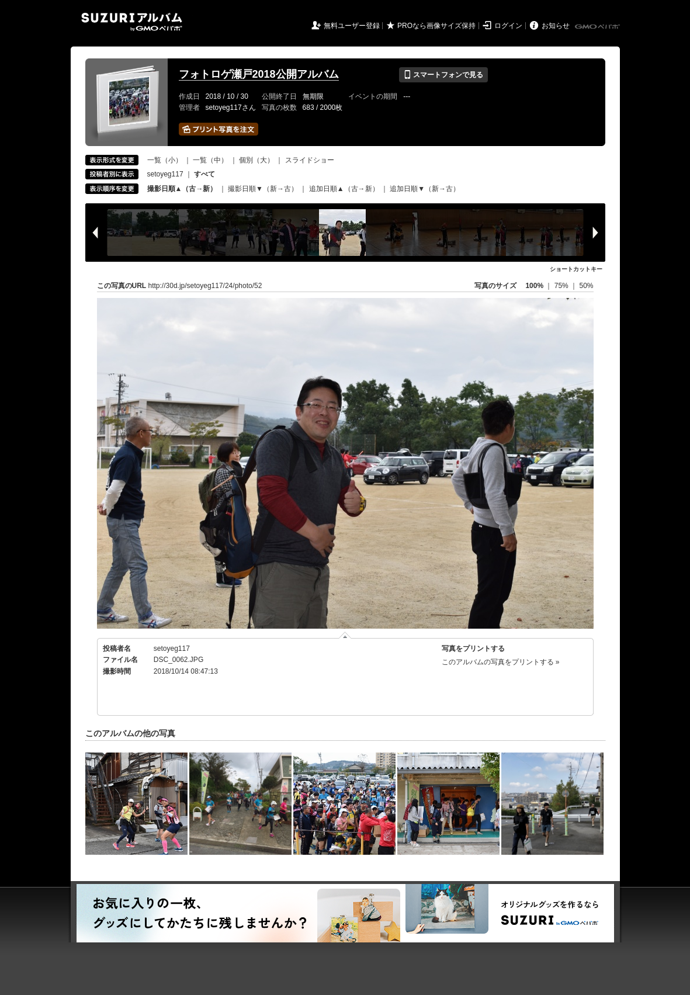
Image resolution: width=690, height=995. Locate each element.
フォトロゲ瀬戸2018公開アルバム (259, 74)
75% (562, 286)
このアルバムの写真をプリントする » (501, 662)
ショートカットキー (576, 269)
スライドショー (309, 160)
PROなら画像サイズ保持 (436, 26)
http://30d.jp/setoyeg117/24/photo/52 (205, 286)
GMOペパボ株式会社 (598, 27)
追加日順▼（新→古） (425, 189)
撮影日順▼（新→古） (263, 189)
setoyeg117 (165, 174)
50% (586, 286)
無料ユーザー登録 (352, 26)
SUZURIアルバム (132, 21)
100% (534, 286)
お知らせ (556, 26)
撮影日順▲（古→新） (182, 189)
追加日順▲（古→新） (344, 189)
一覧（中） (210, 160)
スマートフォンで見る (443, 74)
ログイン (508, 26)
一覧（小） (164, 160)
